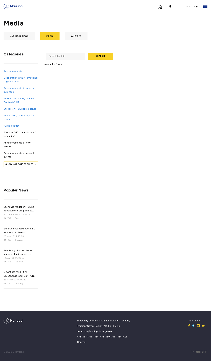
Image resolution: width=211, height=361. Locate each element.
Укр (188, 6)
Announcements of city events (17, 145)
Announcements (13, 71)
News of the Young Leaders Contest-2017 (19, 100)
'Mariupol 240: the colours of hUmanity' (20, 134)
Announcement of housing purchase (19, 90)
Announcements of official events (19, 155)
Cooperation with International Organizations (21, 80)
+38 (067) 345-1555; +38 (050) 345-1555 (99, 337)
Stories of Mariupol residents (20, 109)
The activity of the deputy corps (19, 117)
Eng (196, 6)
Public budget (11, 126)
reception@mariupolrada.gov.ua (94, 331)
